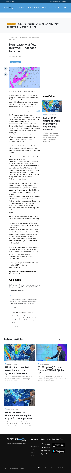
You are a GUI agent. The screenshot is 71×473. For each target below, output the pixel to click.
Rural (57, 8)
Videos (50, 8)
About (51, 1)
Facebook (45, 444)
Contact (56, 1)
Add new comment (16, 291)
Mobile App (63, 1)
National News (15, 62)
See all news (63, 340)
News (44, 8)
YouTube (45, 454)
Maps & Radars (34, 8)
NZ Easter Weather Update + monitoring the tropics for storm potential (18, 415)
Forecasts (21, 8)
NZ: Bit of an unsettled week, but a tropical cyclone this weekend (51, 123)
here (38, 111)
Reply (13, 307)
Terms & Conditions (36, 468)
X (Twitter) (45, 447)
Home (11, 37)
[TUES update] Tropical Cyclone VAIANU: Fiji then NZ (51, 370)
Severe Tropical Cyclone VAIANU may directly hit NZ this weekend (33, 25)
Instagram (45, 450)
